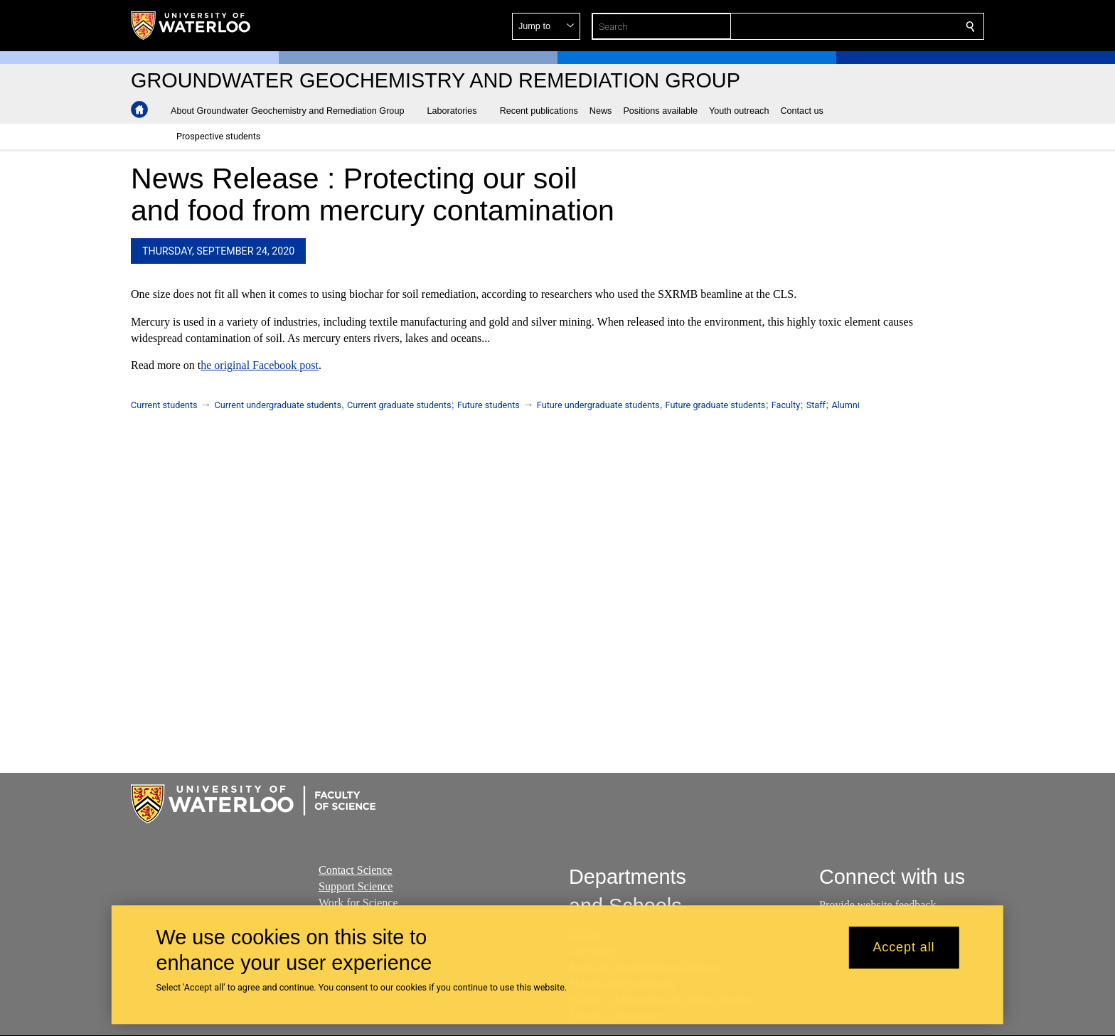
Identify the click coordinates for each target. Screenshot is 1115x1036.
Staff (816, 405)
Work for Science (358, 902)
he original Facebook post (260, 366)
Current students (164, 405)
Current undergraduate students (278, 405)
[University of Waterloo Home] (191, 25)
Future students (488, 405)
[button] (867, 26)
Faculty (786, 405)
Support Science (356, 886)
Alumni (845, 405)
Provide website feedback (877, 905)
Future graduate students (716, 405)
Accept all (903, 948)
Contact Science (356, 870)
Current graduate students (399, 405)
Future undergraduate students (598, 405)
